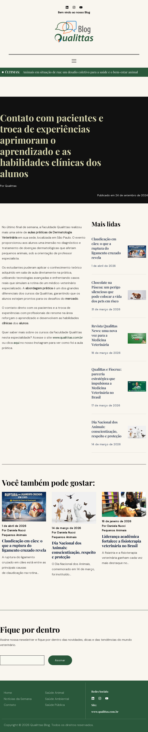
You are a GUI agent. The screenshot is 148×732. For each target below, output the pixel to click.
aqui (16, 343)
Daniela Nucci (16, 530)
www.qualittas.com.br (68, 337)
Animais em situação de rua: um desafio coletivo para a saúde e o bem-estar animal (80, 72)
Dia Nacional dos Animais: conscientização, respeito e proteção (106, 429)
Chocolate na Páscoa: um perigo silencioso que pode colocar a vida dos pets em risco (107, 291)
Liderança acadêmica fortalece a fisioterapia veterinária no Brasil (121, 541)
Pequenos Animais (14, 535)
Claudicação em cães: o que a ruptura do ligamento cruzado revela (106, 248)
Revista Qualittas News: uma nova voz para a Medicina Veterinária (104, 335)
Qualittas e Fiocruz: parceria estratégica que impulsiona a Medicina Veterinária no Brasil (107, 383)
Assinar (60, 660)
